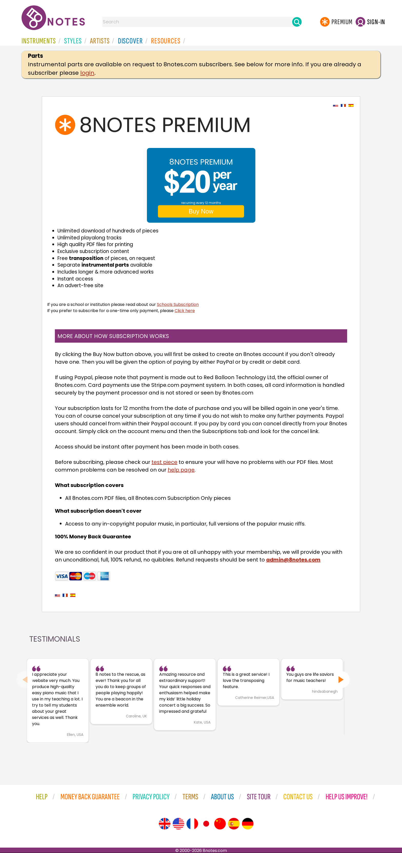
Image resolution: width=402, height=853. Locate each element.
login (87, 73)
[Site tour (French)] (192, 823)
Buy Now (201, 211)
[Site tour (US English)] (178, 823)
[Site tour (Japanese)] (206, 823)
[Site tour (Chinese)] (220, 823)
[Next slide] (341, 679)
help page (181, 469)
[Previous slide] (25, 679)
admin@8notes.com (293, 559)
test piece (164, 462)
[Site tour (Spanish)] (233, 823)
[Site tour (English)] (164, 823)
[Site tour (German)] (247, 823)
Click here (185, 311)
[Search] (297, 22)
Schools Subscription (178, 304)
